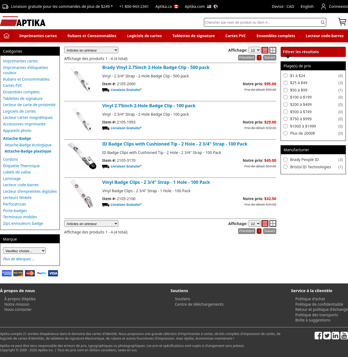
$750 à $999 (301, 118)
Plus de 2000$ (302, 133)
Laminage (12, 178)
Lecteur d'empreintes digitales (30, 191)
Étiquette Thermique (21, 165)
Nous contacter (18, 309)
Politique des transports (316, 314)
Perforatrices (14, 204)
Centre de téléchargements (199, 304)
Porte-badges (15, 210)
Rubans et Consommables (91, 35)
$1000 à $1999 (303, 126)
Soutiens (182, 298)
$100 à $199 (301, 97)
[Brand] (24, 250)
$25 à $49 (298, 82)
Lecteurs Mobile (17, 197)
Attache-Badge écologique (28, 144)
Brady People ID (304, 159)
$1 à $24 (297, 75)
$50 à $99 (298, 90)
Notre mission (16, 304)
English (307, 6)
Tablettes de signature (193, 35)
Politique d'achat (310, 298)
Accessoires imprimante (24, 124)
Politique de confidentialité (319, 304)
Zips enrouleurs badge (23, 223)
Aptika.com (201, 6)
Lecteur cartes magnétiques (28, 117)
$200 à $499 (301, 104)
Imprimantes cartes (38, 35)
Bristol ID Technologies (310, 166)
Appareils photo (17, 130)
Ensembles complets (275, 35)
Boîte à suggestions (312, 320)
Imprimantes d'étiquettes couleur (25, 70)
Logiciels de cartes (144, 35)
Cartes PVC (235, 35)
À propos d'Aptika (20, 298)
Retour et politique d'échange (321, 309)
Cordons (10, 159)
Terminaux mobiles (20, 216)
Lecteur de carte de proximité (29, 104)
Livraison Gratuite (125, 89)
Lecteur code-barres (325, 35)
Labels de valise (17, 172)
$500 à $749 (301, 111)
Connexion (334, 6)
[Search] (265, 22)
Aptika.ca (167, 6)
